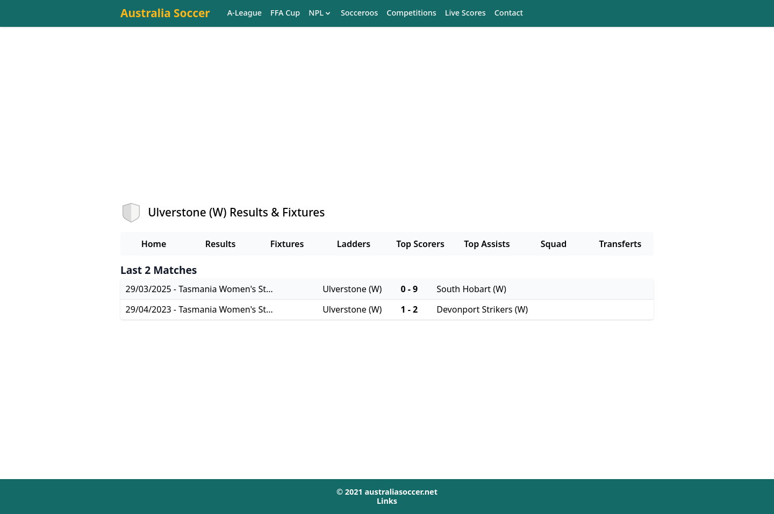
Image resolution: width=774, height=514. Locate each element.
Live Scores (465, 13)
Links (387, 501)
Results (220, 244)
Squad (554, 244)
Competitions (411, 13)
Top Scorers (420, 244)
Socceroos (359, 13)
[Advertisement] (387, 124)
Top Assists (487, 244)
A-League (244, 13)
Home (154, 244)
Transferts (620, 244)
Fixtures (287, 244)
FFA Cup (285, 13)
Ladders (353, 244)
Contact (508, 13)
